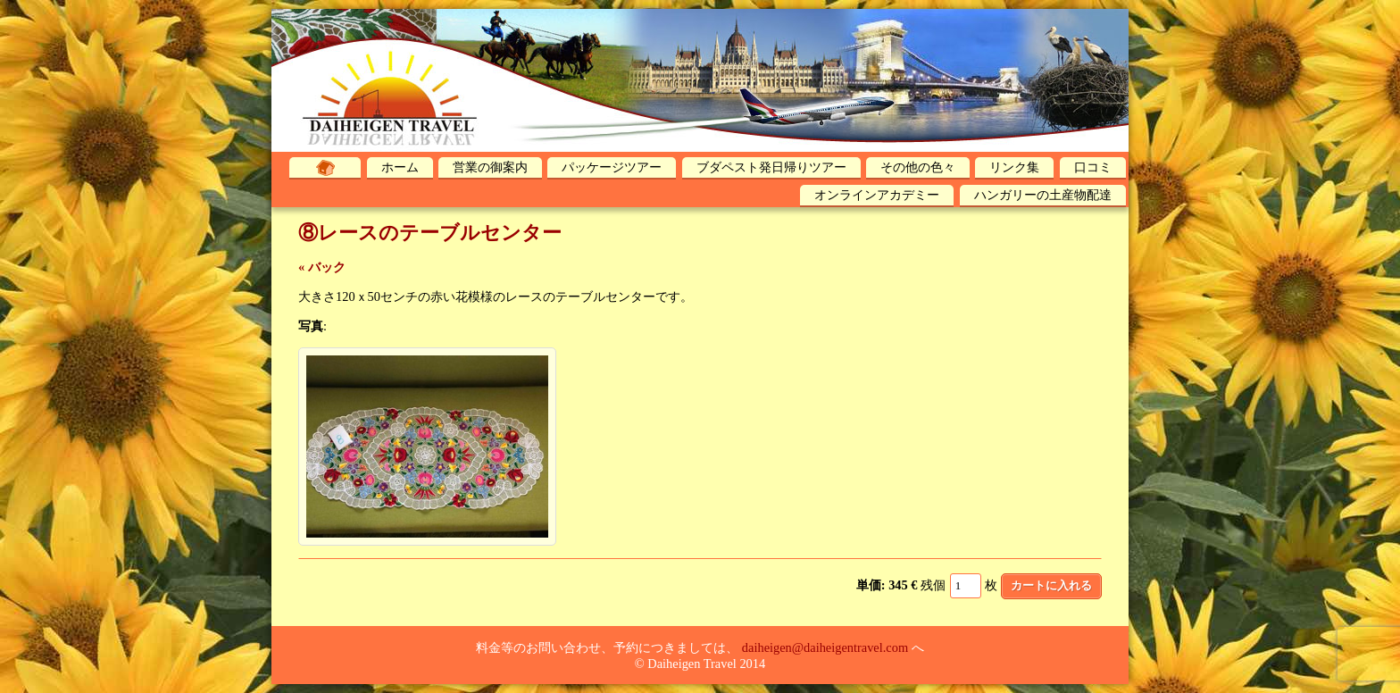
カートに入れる (1051, 585)
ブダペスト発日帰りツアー (771, 167)
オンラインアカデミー (876, 195)
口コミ (1093, 167)
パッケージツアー (612, 167)
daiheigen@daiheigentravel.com (825, 647)
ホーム (400, 167)
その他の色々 (917, 167)
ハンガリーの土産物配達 (1043, 195)
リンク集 (1014, 167)
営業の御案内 (490, 167)
